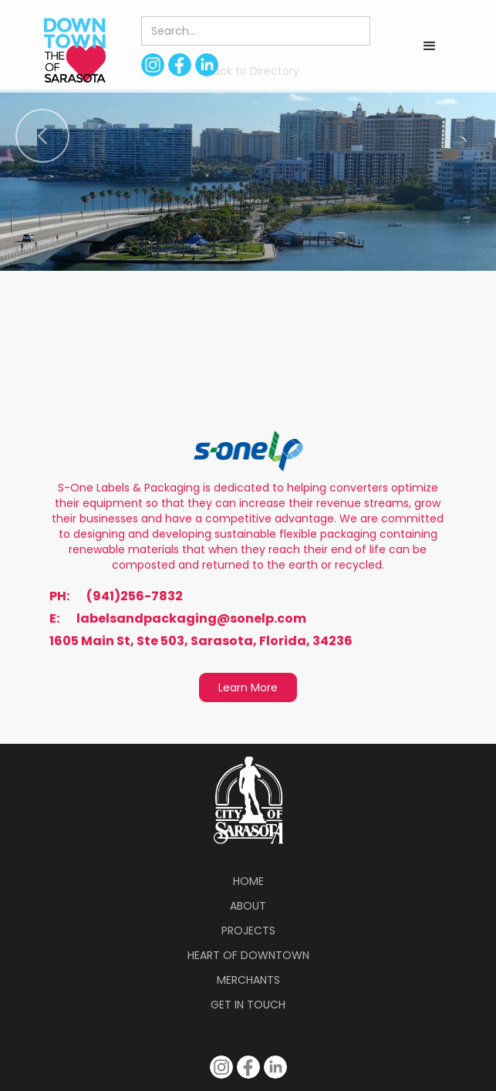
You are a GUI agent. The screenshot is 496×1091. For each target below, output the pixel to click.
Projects (248, 930)
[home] (71, 50)
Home (248, 881)
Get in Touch (248, 1004)
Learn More (248, 687)
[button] (430, 46)
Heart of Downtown (248, 955)
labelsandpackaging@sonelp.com (191, 618)
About (248, 906)
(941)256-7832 (134, 596)
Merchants (248, 980)
